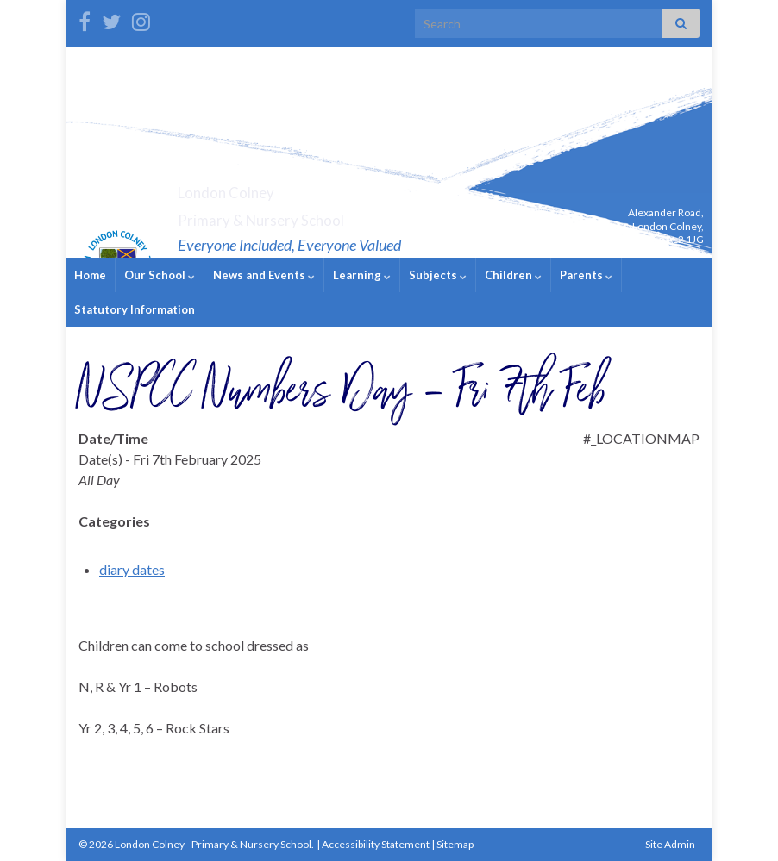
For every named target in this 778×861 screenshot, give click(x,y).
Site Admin (670, 844)
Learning (362, 275)
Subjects (438, 275)
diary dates (132, 569)
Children (513, 275)
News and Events (264, 275)
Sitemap (455, 844)
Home (90, 275)
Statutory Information (134, 309)
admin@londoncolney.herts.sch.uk (623, 252)
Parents (586, 275)
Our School (159, 275)
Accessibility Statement (376, 844)
